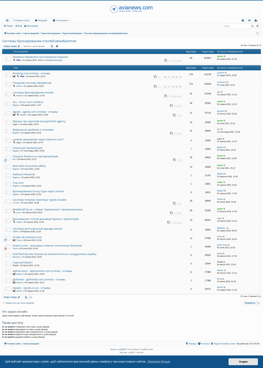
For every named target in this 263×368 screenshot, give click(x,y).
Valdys (19, 222)
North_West (222, 245)
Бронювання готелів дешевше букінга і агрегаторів (46, 219)
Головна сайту (21, 20)
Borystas (16, 257)
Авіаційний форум (54, 60)
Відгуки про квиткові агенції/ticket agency (39, 121)
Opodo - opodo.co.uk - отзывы (31, 288)
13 (176, 77)
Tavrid (15, 248)
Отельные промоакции (28, 148)
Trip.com (18, 182)
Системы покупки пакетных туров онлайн (39, 199)
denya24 (220, 111)
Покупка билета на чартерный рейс (36, 156)
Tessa (18, 240)
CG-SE (16, 203)
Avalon (220, 199)
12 (172, 77)
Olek (18, 60)
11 (169, 77)
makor (220, 101)
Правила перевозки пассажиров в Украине (40, 57)
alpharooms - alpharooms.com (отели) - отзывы (42, 271)
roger (219, 218)
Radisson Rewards (24, 174)
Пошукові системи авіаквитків (32, 82)
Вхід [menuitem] (250, 21)
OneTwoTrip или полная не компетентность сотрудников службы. (55, 254)
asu (218, 129)
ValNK (15, 231)
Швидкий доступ (8, 21)
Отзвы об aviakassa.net (27, 237)
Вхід (20, 26)
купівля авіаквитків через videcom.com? (38, 139)
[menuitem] (243, 20)
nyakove (220, 73)
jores (18, 212)
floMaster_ (221, 228)
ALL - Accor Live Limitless (28, 102)
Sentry (220, 56)
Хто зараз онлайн (14, 311)
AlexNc (19, 96)
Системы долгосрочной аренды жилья (37, 228)
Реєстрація (32, 26)
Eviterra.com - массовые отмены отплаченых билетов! (47, 245)
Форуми (42, 20)
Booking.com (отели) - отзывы (31, 73)
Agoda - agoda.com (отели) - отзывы (35, 111)
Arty (125, 353)
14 (180, 77)
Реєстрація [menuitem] (257, 21)
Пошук (9, 26)
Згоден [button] (243, 361)
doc (218, 92)
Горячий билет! (23, 262)
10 (165, 77)
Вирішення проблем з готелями (33, 129)
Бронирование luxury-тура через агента (38, 191)
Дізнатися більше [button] (159, 361)
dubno (19, 86)
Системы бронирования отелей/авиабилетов (39, 41)
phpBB (122, 349)
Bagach (16, 105)
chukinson (221, 82)
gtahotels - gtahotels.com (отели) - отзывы (39, 279)
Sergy (219, 253)
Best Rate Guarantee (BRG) (29, 166)
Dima (219, 279)
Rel (14, 159)
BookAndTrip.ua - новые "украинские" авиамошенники (48, 209)
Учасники (61, 20)
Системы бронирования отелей (33, 92)
